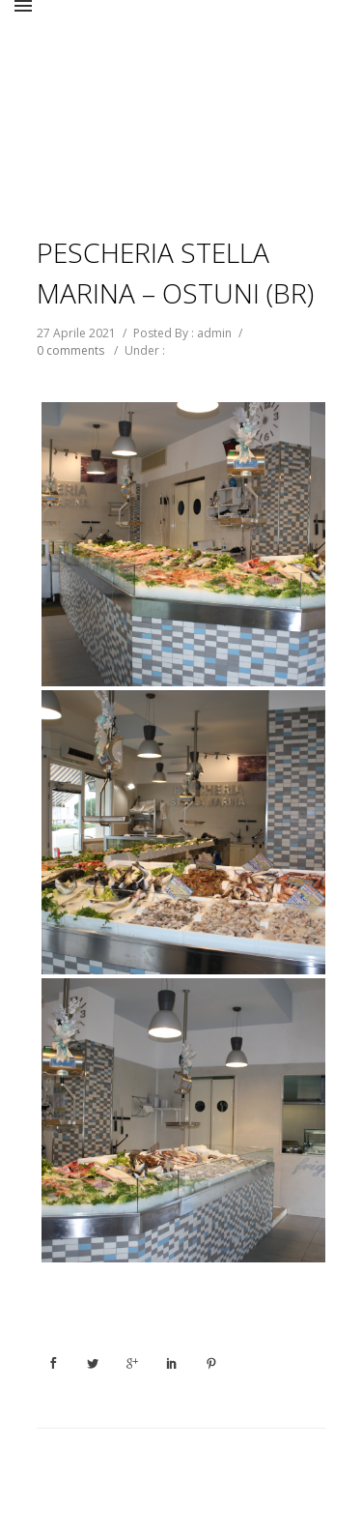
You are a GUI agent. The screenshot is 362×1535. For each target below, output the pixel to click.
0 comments (70, 350)
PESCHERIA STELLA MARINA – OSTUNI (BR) (175, 272)
